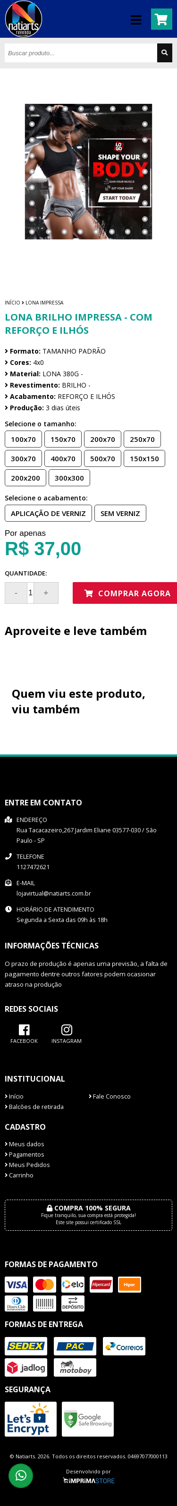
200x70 (99, 438)
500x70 (99, 458)
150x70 (60, 438)
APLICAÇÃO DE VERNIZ (45, 513)
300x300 (66, 477)
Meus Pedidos (27, 1165)
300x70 (20, 458)
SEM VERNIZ (117, 513)
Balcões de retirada (34, 1107)
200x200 (22, 477)
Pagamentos (24, 1155)
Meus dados (24, 1144)
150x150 (141, 458)
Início (12, 302)
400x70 (60, 458)
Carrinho (19, 1175)
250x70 (139, 438)
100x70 (20, 438)
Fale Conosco (110, 1096)
